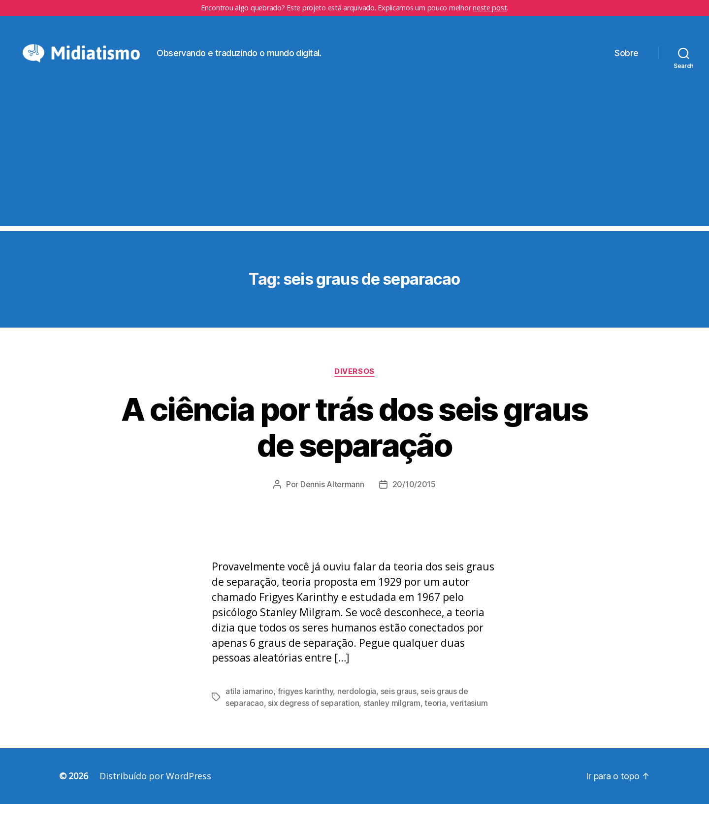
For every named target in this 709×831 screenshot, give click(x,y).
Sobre (626, 66)
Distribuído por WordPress (155, 803)
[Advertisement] (354, 184)
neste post (490, 7)
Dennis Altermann (332, 511)
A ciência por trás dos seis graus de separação (354, 454)
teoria (435, 730)
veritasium (468, 730)
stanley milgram (391, 730)
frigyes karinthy (305, 718)
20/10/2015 (414, 511)
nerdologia (356, 718)
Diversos (354, 398)
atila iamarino (249, 718)
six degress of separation (313, 730)
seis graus (399, 718)
